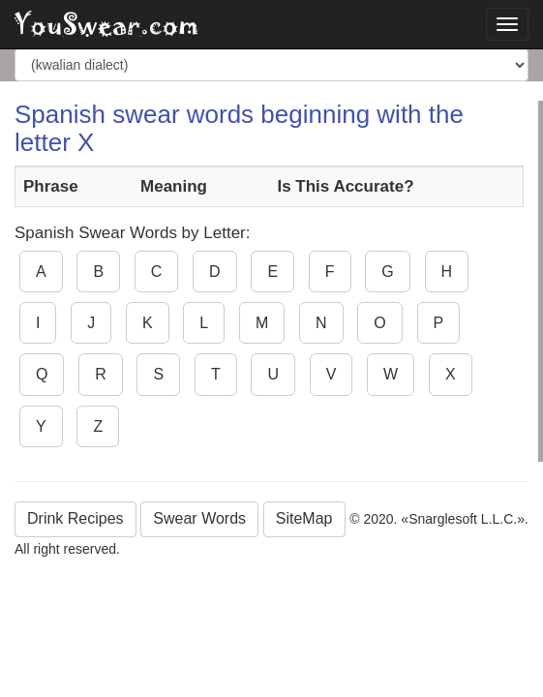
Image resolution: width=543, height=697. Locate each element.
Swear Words (199, 518)
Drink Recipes (75, 518)
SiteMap (304, 518)
